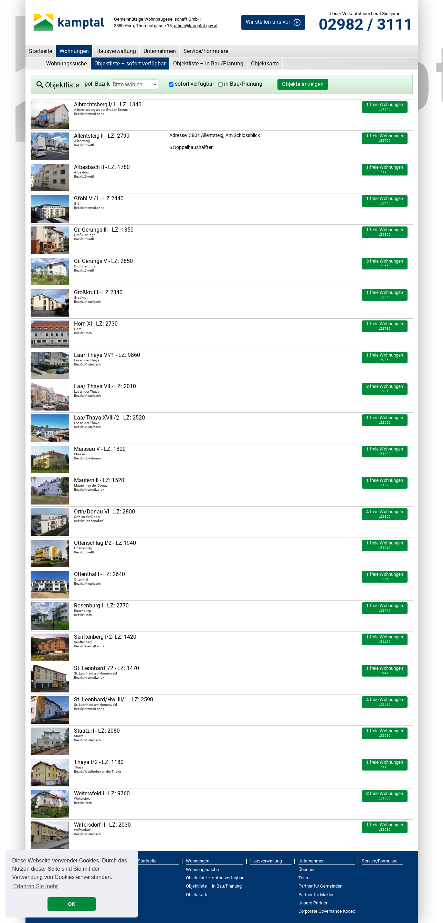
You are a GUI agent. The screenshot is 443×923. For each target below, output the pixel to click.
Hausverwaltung (116, 51)
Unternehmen (160, 51)
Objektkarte (264, 63)
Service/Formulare (205, 51)
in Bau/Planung (243, 84)
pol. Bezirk (97, 84)
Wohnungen (74, 51)
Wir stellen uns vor (268, 22)
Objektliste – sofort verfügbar (130, 63)
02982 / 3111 (366, 24)
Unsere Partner (312, 902)
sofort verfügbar (194, 84)
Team (303, 877)
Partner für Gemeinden (320, 886)
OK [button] (71, 904)
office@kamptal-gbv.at (196, 25)
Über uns (307, 869)
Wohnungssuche (66, 63)
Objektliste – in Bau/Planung (208, 63)
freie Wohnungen (384, 106)
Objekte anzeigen (303, 84)
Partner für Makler (316, 894)
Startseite (40, 51)
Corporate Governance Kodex (326, 911)
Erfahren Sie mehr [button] (35, 886)
